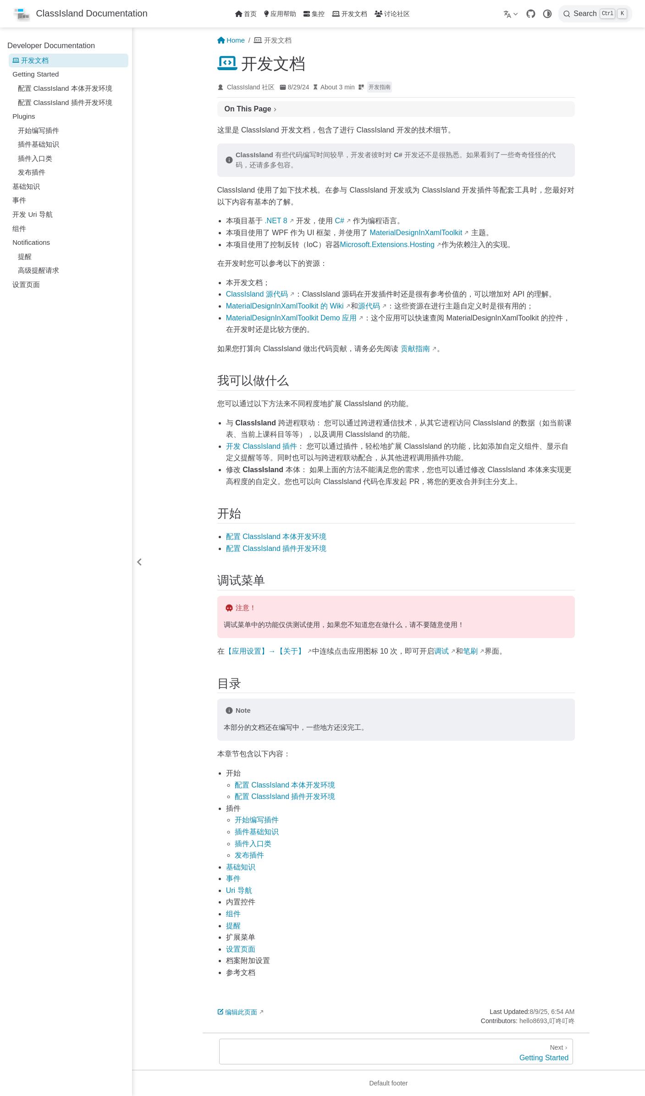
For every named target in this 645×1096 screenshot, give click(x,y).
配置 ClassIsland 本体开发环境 (65, 88)
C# (339, 221)
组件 (19, 228)
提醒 (25, 256)
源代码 (369, 306)
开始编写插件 (38, 130)
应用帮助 (280, 13)
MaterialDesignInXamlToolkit (415, 233)
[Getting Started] (396, 1051)
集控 (314, 13)
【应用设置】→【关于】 (265, 651)
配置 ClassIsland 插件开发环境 (65, 102)
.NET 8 (276, 221)
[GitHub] (531, 13)
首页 (246, 13)
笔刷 (470, 651)
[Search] (595, 13)
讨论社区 (392, 13)
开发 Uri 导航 (32, 214)
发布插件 (31, 172)
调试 (441, 651)
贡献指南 (415, 348)
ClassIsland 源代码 (257, 294)
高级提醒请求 (38, 270)
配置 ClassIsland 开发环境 (276, 536)
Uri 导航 (239, 890)
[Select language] (512, 13)
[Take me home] (80, 14)
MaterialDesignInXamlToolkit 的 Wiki (285, 306)
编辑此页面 (237, 1012)
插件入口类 (35, 158)
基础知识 (26, 186)
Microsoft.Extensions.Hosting (387, 244)
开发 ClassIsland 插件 (262, 446)
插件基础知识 (38, 144)
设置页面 (26, 284)
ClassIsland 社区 (251, 87)
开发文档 (349, 13)
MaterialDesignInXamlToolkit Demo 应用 (291, 318)
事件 (19, 200)
